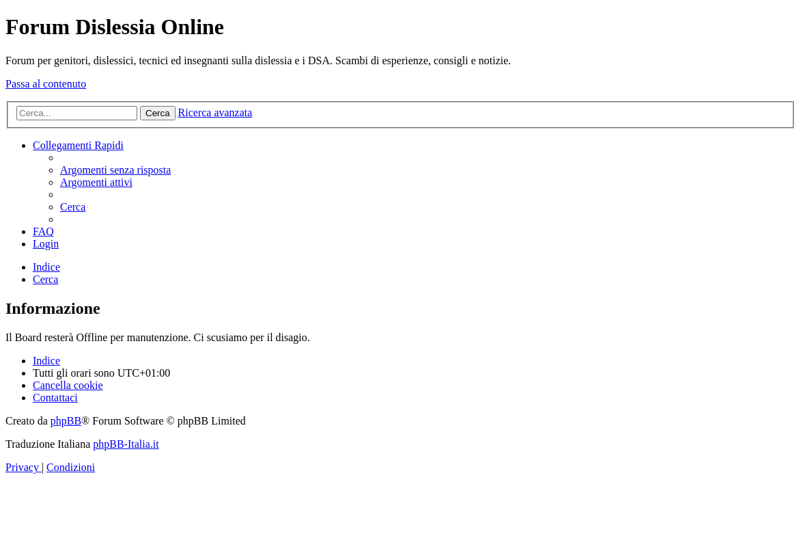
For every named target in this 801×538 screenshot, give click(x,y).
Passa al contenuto (45, 84)
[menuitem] (115, 170)
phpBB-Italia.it (125, 444)
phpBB (66, 421)
